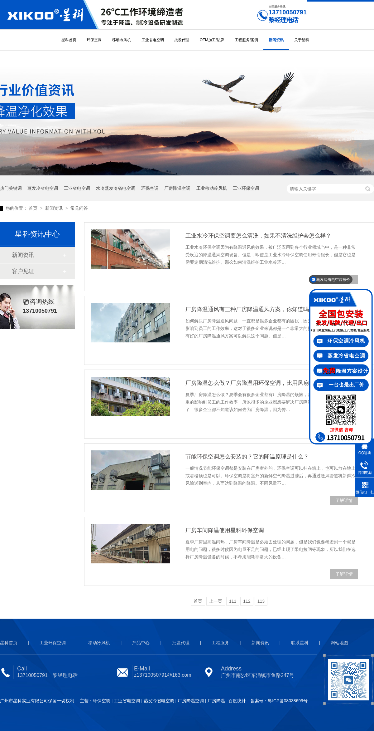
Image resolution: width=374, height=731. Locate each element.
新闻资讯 (276, 40)
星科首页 (68, 40)
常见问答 (79, 208)
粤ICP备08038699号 (288, 700)
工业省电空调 (152, 40)
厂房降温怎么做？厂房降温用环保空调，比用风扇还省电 (255, 383)
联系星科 (300, 642)
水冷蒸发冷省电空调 (115, 188)
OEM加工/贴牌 (212, 40)
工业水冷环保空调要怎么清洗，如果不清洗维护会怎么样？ (258, 236)
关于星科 (301, 40)
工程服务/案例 (246, 40)
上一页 (215, 601)
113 (261, 601)
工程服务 (220, 642)
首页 (34, 208)
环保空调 (94, 40)
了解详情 (344, 500)
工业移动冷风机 (211, 188)
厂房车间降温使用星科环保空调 (224, 530)
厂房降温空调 (177, 188)
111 (232, 601)
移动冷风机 (121, 40)
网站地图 (339, 642)
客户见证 (23, 271)
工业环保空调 (246, 188)
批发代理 (181, 40)
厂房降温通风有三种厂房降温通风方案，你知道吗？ (249, 309)
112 (246, 601)
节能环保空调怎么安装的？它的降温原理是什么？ (247, 457)
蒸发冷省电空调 (42, 188)
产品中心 (141, 642)
